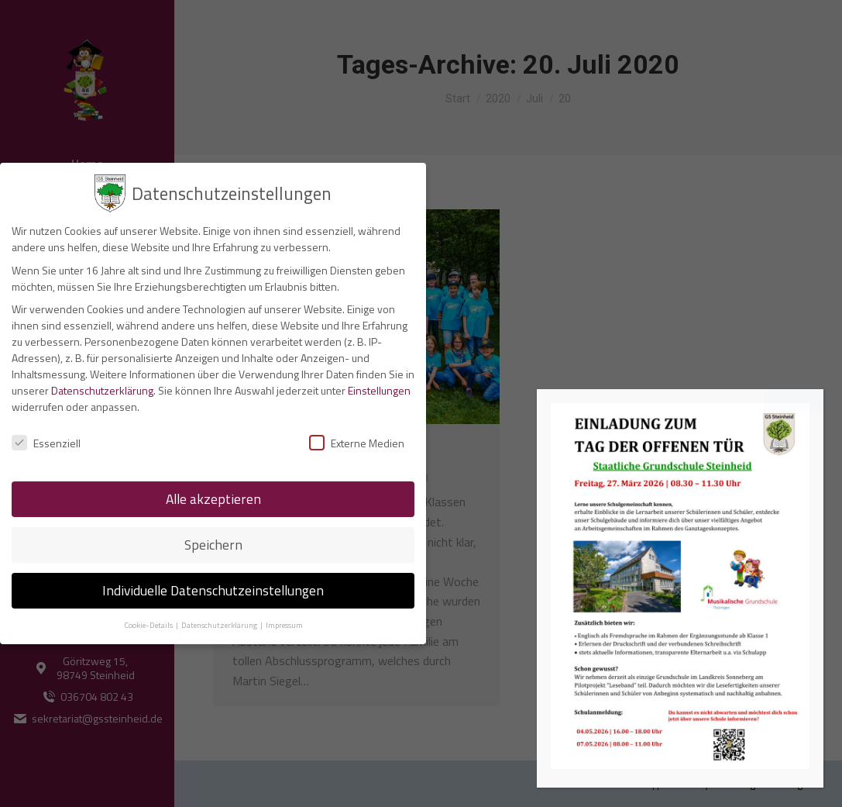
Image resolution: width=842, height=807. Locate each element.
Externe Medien (356, 440)
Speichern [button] (213, 540)
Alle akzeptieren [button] (213, 495)
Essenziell (46, 440)
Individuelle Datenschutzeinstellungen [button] (213, 586)
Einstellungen (379, 386)
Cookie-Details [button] (149, 621)
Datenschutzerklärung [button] (220, 621)
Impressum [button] (284, 621)
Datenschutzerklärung (102, 386)
